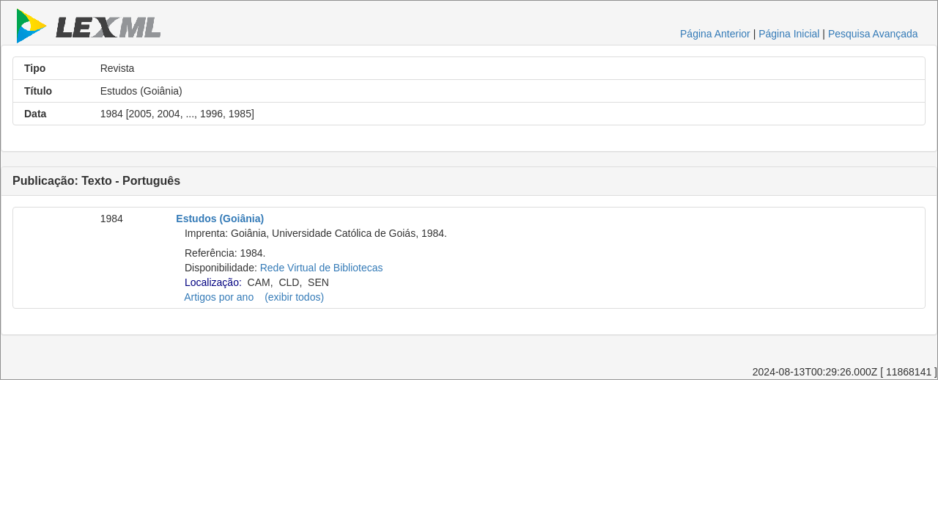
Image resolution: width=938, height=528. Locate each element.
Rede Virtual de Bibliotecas (321, 268)
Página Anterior (715, 34)
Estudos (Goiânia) (220, 218)
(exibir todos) (294, 297)
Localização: (213, 282)
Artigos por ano (219, 297)
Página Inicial (788, 34)
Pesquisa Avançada (873, 34)
